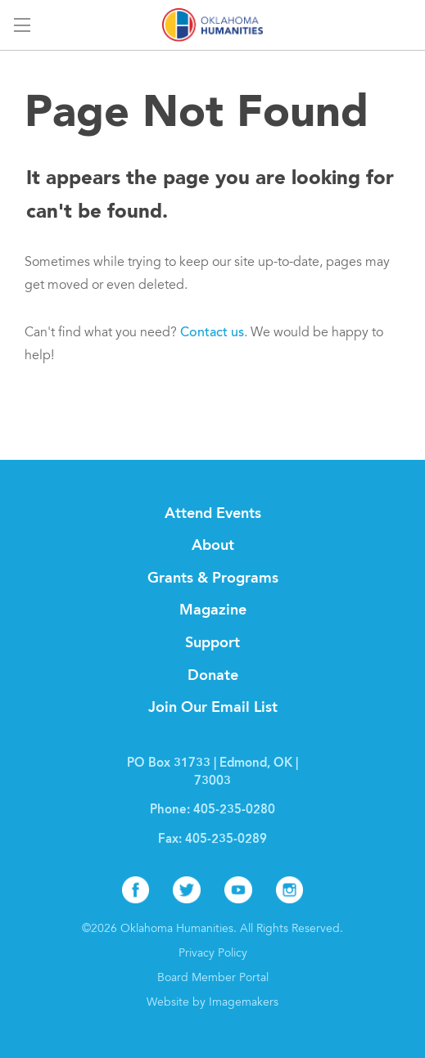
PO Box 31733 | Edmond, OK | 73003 (212, 773)
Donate (213, 676)
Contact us (212, 333)
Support (212, 643)
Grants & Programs (212, 578)
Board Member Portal (213, 978)
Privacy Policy (213, 954)
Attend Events (213, 513)
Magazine (212, 610)
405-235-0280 (234, 810)
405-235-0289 (226, 840)
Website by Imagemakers (212, 1003)
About (213, 545)
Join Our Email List (213, 707)
